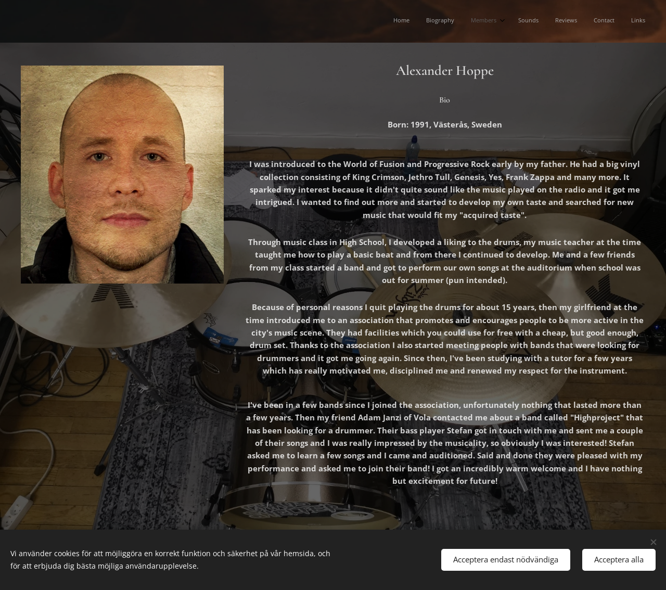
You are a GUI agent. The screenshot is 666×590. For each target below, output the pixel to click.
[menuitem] (542, 21)
